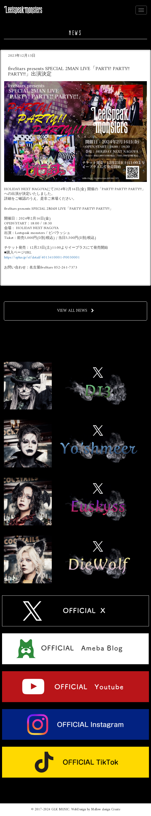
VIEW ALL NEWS (75, 310)
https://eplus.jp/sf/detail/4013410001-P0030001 (42, 257)
